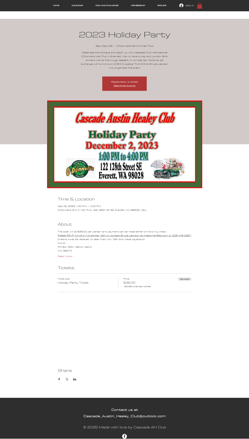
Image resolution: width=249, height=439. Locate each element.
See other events (124, 85)
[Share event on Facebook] (59, 379)
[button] (199, 5)
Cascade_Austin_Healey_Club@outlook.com (125, 416)
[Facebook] (124, 436)
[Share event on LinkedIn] (74, 379)
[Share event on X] (66, 379)
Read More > (66, 256)
